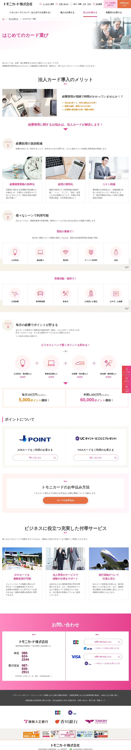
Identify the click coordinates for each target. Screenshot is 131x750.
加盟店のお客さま (114, 12)
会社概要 (99, 4)
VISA (89, 4)
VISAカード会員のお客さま (107, 666)
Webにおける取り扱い (116, 686)
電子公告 (96, 692)
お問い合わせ (63, 4)
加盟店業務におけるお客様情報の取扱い (87, 686)
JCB (84, 4)
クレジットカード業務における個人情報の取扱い (47, 686)
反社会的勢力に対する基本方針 (62, 692)
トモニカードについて (30, 12)
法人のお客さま (90, 12)
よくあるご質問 (48, 4)
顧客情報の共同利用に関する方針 (32, 692)
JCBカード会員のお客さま (107, 650)
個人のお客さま (67, 12)
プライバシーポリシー (15, 686)
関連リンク (107, 692)
